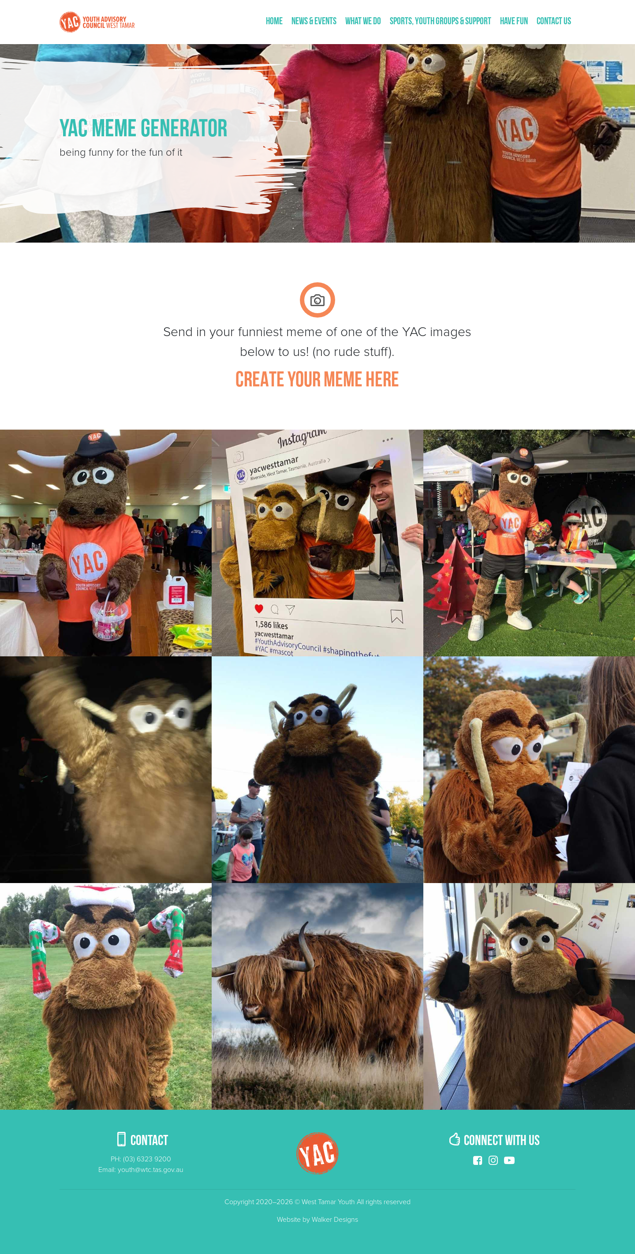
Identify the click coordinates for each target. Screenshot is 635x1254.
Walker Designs (335, 1219)
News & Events (313, 22)
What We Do (363, 22)
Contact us (554, 22)
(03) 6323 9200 (147, 1159)
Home (274, 22)
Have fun (514, 22)
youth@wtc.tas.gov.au (150, 1169)
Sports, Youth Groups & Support (440, 22)
